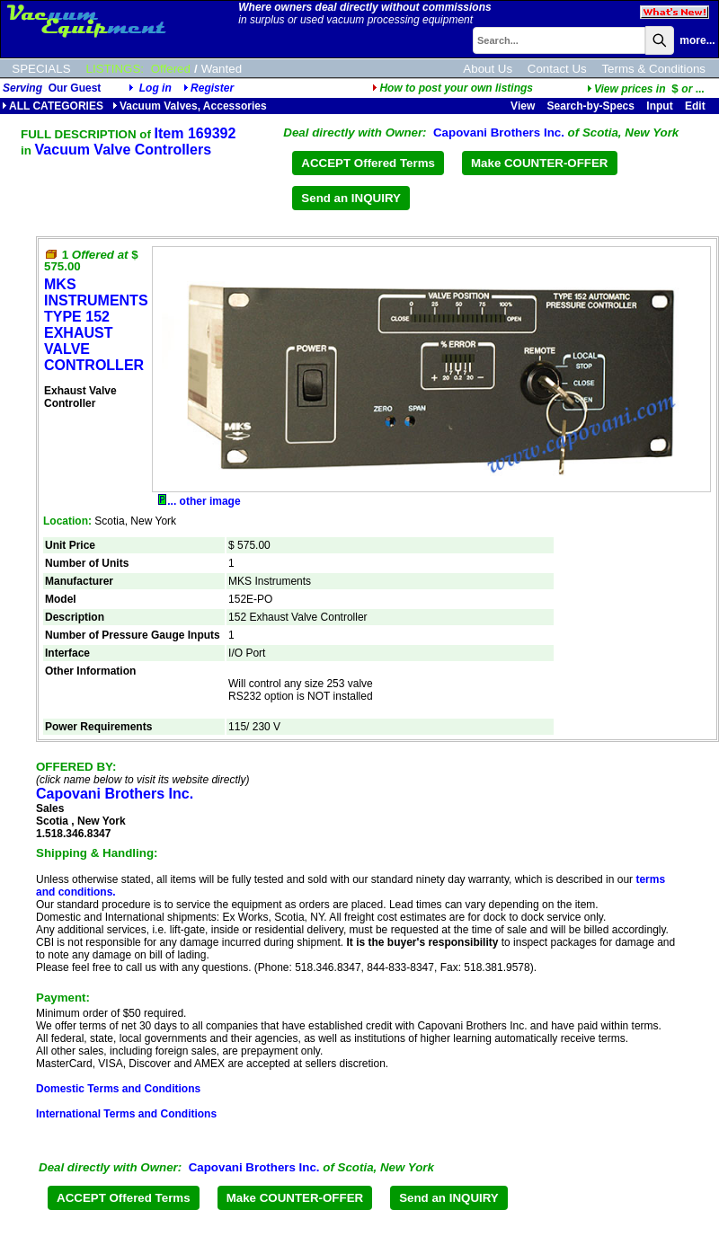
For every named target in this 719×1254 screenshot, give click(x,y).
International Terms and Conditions (126, 1114)
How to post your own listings (452, 88)
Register (212, 88)
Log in (155, 88)
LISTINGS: (115, 68)
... (646, 89)
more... (697, 40)
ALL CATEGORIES (52, 106)
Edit (696, 106)
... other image (199, 501)
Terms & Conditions (653, 68)
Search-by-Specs (591, 106)
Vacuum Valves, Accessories (189, 106)
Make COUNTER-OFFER (539, 163)
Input (659, 106)
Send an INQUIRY (351, 198)
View (522, 106)
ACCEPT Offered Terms (368, 163)
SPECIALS (41, 68)
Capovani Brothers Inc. (498, 132)
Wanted (221, 68)
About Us (487, 68)
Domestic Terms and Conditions (118, 1088)
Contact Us (557, 68)
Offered (171, 68)
